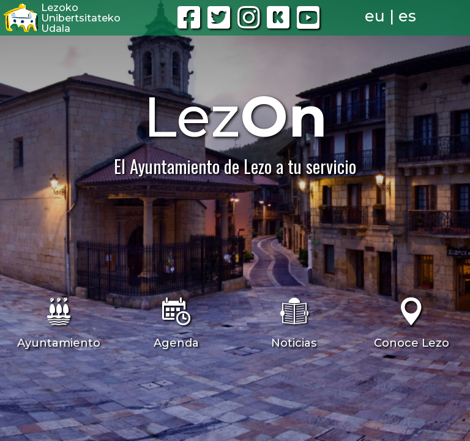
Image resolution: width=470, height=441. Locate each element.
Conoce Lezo (411, 343)
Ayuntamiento (58, 343)
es (407, 16)
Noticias (293, 343)
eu (375, 16)
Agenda (176, 343)
